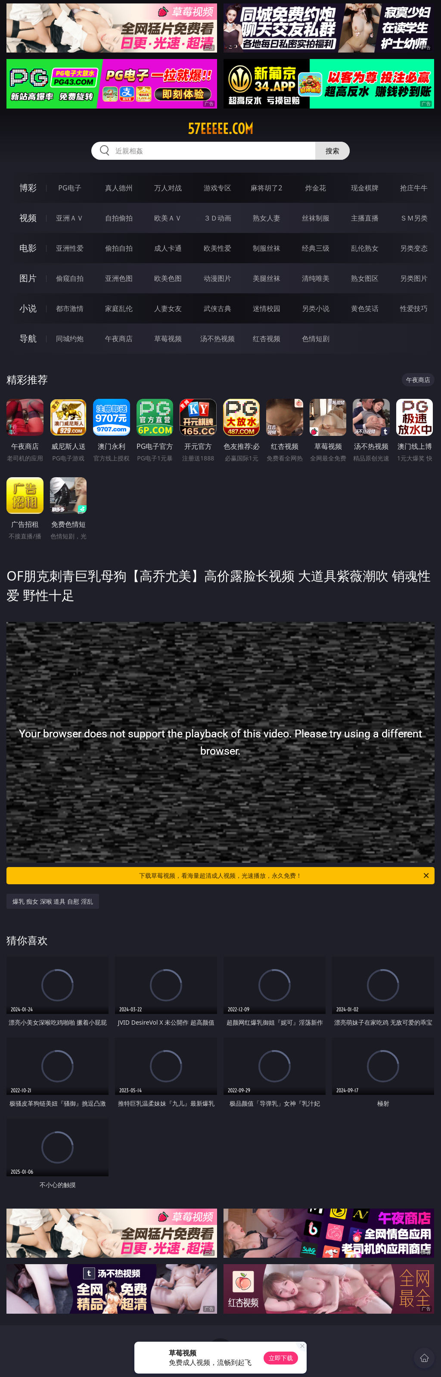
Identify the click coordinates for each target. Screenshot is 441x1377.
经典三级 (315, 248)
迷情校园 (266, 308)
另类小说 (315, 308)
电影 (28, 248)
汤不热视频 (217, 338)
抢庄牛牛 (414, 188)
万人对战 (168, 188)
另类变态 (414, 248)
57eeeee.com (220, 128)
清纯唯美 (315, 278)
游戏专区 (217, 188)
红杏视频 (266, 338)
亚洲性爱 (70, 248)
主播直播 (365, 218)
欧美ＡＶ (168, 218)
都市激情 (70, 308)
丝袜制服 (315, 218)
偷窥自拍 (70, 278)
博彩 (28, 187)
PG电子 (69, 188)
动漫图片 (217, 278)
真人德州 (119, 188)
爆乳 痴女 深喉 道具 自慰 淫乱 (52, 901)
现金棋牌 (365, 188)
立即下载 (281, 1358)
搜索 (332, 150)
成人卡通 (168, 248)
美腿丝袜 (266, 278)
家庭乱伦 (119, 308)
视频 (28, 218)
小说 (28, 308)
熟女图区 (365, 278)
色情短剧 (315, 338)
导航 (28, 338)
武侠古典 (217, 308)
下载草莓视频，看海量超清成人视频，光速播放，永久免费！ (284, 875)
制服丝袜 (266, 248)
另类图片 (414, 278)
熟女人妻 (266, 218)
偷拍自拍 (119, 248)
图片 (28, 278)
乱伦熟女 (365, 248)
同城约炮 (70, 338)
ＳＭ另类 (414, 218)
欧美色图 (168, 278)
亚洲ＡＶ (70, 218)
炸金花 (315, 188)
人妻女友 (168, 308)
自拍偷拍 (119, 218)
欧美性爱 (217, 248)
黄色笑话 (365, 308)
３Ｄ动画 (217, 218)
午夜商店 (119, 338)
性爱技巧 (414, 308)
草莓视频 (168, 338)
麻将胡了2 (266, 188)
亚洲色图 (119, 278)
